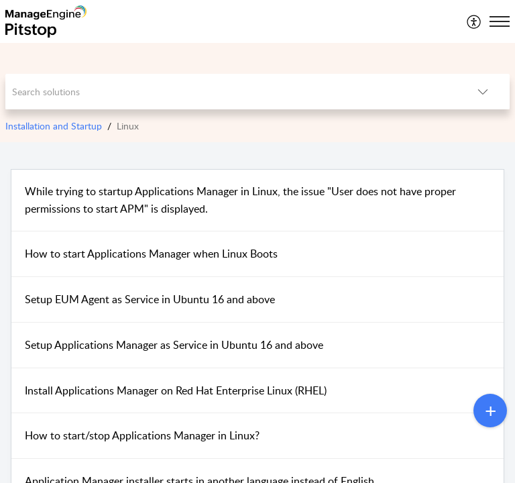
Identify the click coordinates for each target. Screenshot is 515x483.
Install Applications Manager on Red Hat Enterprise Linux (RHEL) (176, 390)
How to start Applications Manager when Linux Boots (151, 253)
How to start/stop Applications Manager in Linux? (142, 435)
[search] (231, 91)
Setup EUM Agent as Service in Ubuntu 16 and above (150, 299)
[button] (474, 21)
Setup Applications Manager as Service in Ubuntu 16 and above (174, 344)
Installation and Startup (53, 125)
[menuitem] (474, 21)
